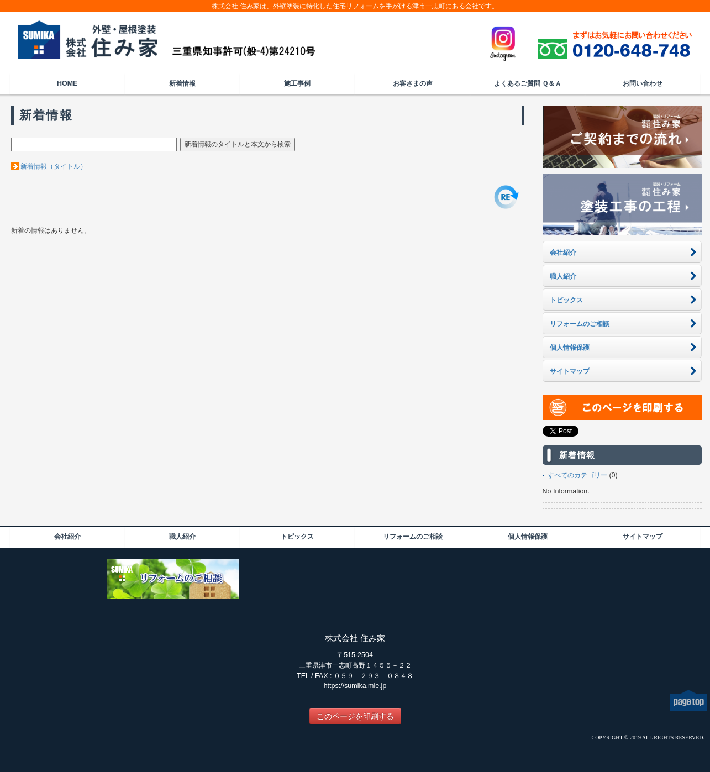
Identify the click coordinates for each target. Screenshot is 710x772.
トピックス (297, 536)
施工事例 (297, 83)
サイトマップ (642, 536)
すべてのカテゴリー (577, 475)
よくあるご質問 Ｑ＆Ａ (527, 83)
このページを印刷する (355, 716)
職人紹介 (182, 536)
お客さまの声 (413, 83)
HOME (67, 83)
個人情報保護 (528, 536)
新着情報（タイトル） (53, 166)
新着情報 (182, 83)
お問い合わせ (642, 83)
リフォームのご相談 (413, 536)
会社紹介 (67, 536)
